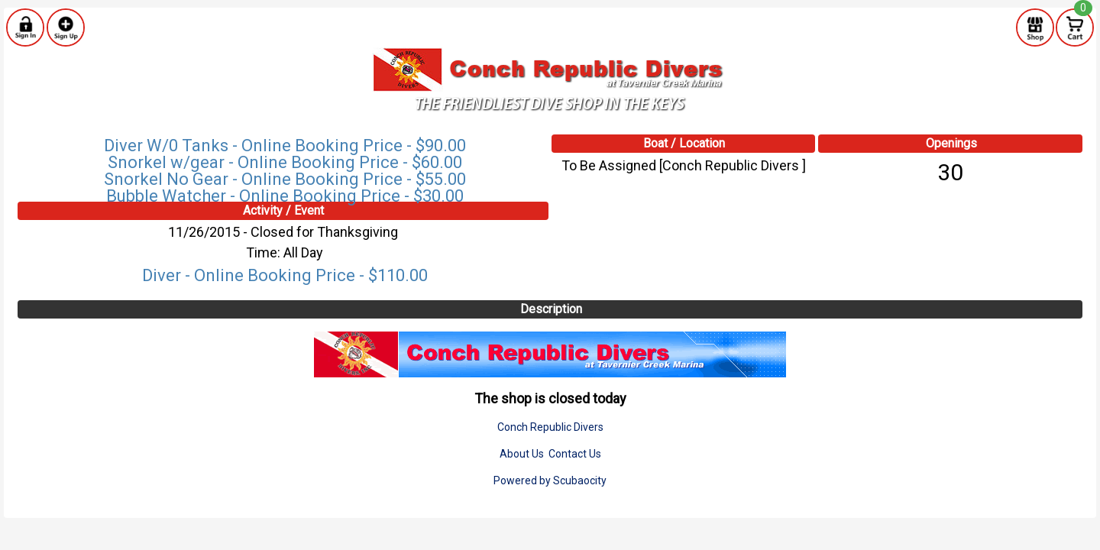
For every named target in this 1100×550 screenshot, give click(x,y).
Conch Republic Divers (550, 427)
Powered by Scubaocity (550, 480)
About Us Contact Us (550, 454)
